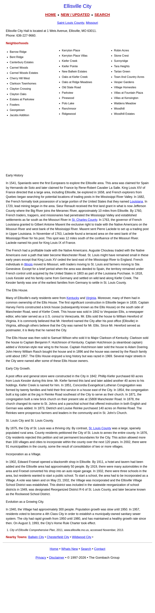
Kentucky (73, 298)
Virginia (91, 298)
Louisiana (136, 201)
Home (54, 549)
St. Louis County (100, 428)
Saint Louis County (70, 23)
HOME (50, 15)
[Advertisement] (77, 145)
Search (86, 549)
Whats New (69, 549)
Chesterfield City (58, 537)
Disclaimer (56, 557)
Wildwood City (81, 537)
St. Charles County (84, 220)
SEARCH (102, 15)
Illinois (28, 264)
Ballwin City (36, 537)
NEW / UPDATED (75, 15)
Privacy (40, 557)
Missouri (92, 23)
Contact (99, 549)
